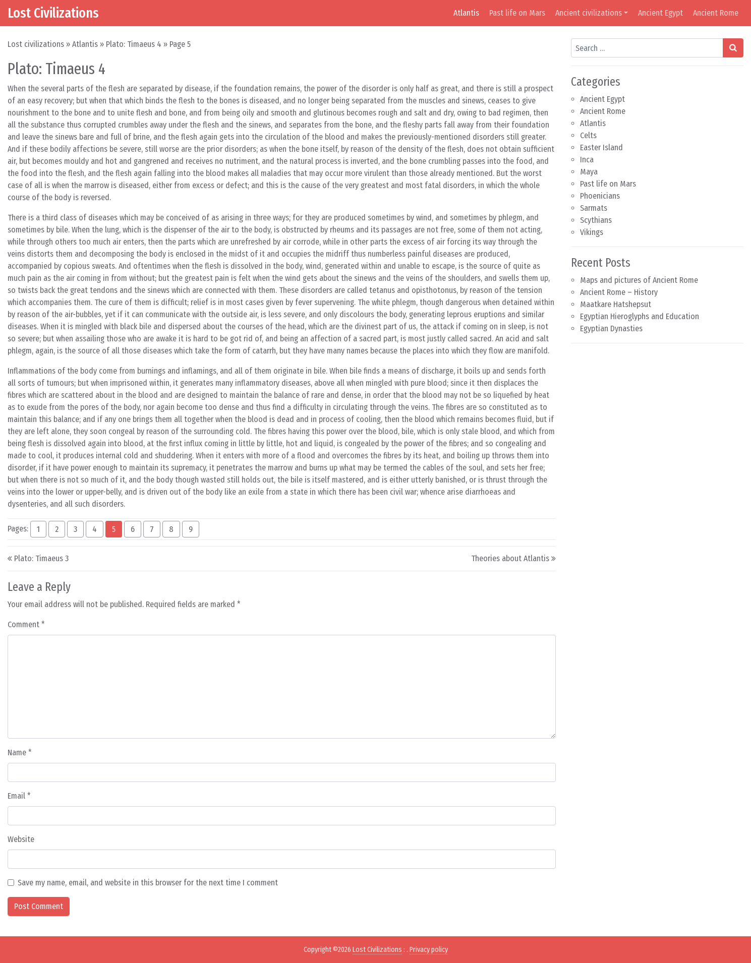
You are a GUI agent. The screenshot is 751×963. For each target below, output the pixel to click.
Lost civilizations (36, 44)
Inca (587, 159)
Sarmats (593, 208)
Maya (589, 171)
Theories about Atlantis (510, 558)
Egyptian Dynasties (611, 328)
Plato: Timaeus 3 (41, 558)
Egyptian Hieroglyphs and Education (639, 316)
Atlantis (466, 13)
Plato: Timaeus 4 (133, 44)
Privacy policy (429, 949)
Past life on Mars (517, 13)
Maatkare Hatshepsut (615, 304)
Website (21, 839)
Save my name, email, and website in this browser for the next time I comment (148, 882)
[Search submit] (733, 47)
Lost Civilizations (53, 13)
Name (20, 752)
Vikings (591, 232)
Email (19, 796)
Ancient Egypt (660, 13)
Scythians (596, 220)
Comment (26, 624)
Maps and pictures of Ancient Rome (639, 280)
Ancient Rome (715, 13)
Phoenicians (600, 196)
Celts (588, 135)
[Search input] (647, 47)
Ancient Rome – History (619, 292)
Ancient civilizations (588, 13)
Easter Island (601, 147)
